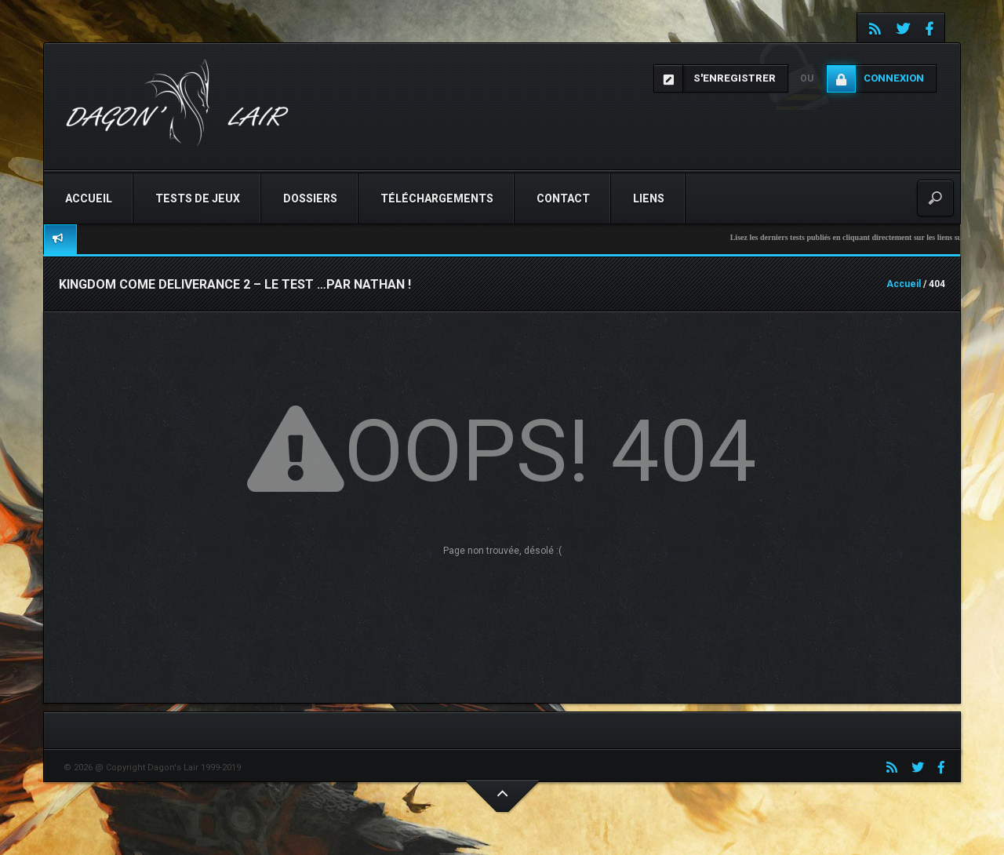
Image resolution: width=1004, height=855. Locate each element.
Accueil (88, 198)
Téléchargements (436, 198)
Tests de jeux (197, 198)
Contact (563, 198)
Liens (648, 198)
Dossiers (310, 198)
